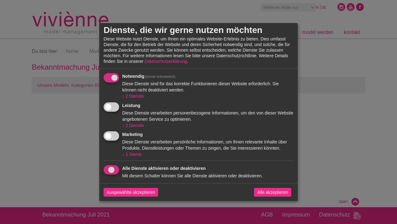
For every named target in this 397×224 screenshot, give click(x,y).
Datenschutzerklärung (166, 61)
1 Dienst (131, 154)
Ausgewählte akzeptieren (131, 192)
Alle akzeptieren (272, 192)
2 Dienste (133, 96)
